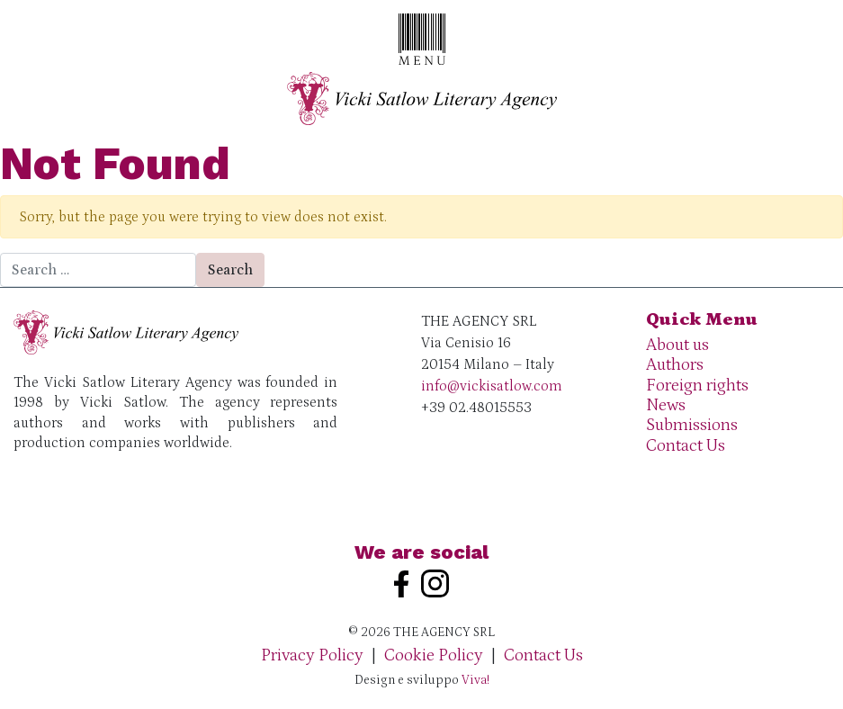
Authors (675, 364)
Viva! (475, 680)
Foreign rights (697, 385)
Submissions (692, 425)
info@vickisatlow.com (491, 386)
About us (677, 345)
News (666, 405)
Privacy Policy (312, 655)
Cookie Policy (433, 655)
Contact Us (685, 445)
